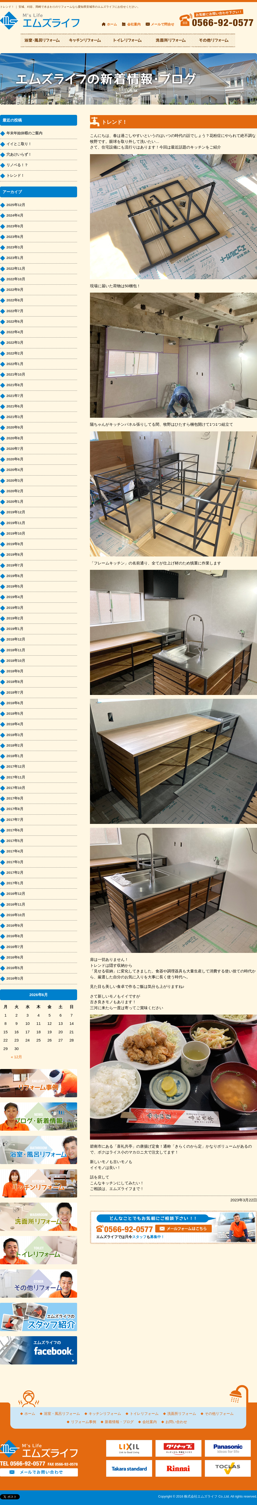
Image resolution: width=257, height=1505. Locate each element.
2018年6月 (14, 703)
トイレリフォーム (144, 1414)
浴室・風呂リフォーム (62, 1414)
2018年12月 (15, 639)
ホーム (112, 24)
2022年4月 (14, 332)
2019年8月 (14, 554)
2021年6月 (14, 406)
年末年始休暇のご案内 (24, 133)
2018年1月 (14, 756)
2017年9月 (14, 798)
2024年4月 (14, 215)
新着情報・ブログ (119, 1422)
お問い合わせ (176, 1422)
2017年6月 (14, 830)
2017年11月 (15, 777)
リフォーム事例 (83, 1422)
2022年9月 (14, 290)
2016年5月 (14, 968)
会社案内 (134, 24)
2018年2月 (14, 745)
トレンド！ (15, 176)
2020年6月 (14, 459)
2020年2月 (14, 491)
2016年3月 (14, 978)
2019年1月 (14, 629)
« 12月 (16, 1057)
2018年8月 (14, 682)
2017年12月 (15, 766)
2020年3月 (14, 480)
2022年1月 (14, 364)
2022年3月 (14, 343)
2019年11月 (15, 523)
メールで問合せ (162, 24)
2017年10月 (15, 788)
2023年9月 (14, 226)
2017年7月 (14, 820)
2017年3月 (14, 862)
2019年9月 (14, 544)
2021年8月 (14, 385)
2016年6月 (14, 957)
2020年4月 (14, 470)
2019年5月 (14, 586)
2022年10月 (15, 279)
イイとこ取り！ (19, 144)
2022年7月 (14, 311)
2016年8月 (14, 936)
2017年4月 (14, 851)
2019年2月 (14, 618)
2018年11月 (15, 650)
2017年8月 (14, 809)
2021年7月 (14, 396)
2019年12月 (15, 512)
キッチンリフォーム (105, 1414)
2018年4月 (14, 724)
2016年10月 (15, 915)
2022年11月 (15, 269)
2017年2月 (14, 873)
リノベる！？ (17, 165)
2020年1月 (14, 502)
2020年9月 (14, 427)
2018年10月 (15, 661)
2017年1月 (14, 883)
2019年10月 (15, 533)
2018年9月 (14, 671)
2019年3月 (14, 608)
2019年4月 (14, 597)
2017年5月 (14, 841)
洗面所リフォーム (181, 1414)
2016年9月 (14, 925)
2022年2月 (14, 353)
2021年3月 (14, 417)
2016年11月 (15, 904)
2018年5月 (14, 714)
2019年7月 (14, 565)
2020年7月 (14, 449)
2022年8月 (14, 300)
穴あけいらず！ (19, 154)
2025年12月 (15, 205)
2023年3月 (14, 247)
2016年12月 (15, 894)
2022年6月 (14, 321)
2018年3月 (14, 735)
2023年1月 (14, 258)
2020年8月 (14, 438)
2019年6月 (14, 576)
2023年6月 (14, 237)
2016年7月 (14, 947)
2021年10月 (15, 374)
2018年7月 (14, 692)
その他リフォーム (219, 1414)
